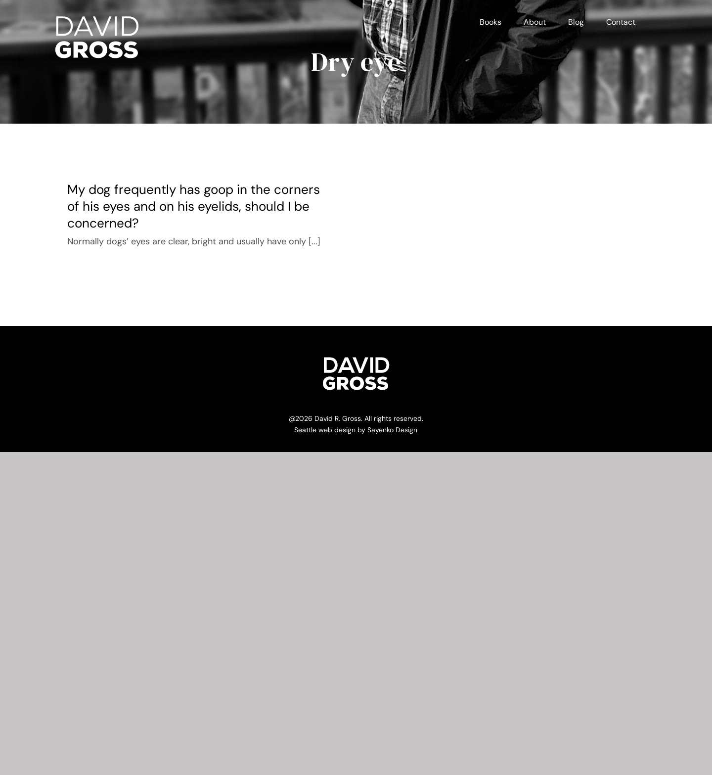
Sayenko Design (392, 429)
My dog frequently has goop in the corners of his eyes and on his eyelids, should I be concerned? (193, 206)
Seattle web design (325, 429)
